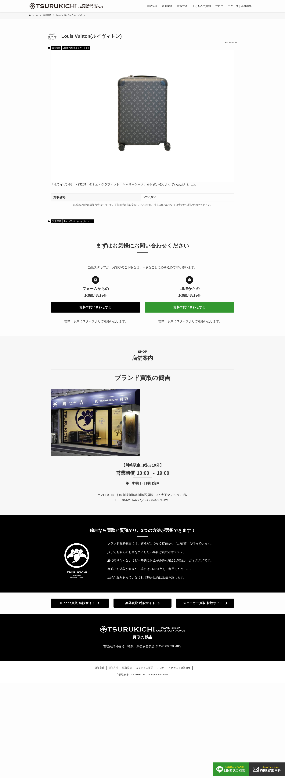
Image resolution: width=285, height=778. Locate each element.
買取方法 (113, 670)
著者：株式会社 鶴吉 (223, 44)
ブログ (160, 670)
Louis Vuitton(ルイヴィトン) (76, 51)
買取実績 (56, 51)
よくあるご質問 (144, 670)
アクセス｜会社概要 (179, 670)
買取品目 (127, 670)
